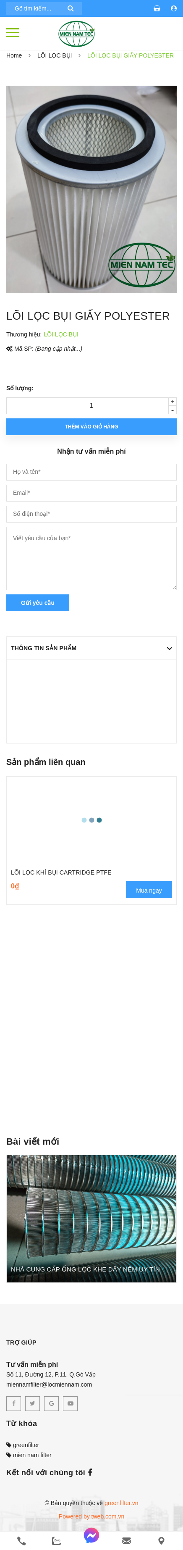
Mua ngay (149, 890)
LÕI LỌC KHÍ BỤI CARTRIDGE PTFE (61, 872)
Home (14, 55)
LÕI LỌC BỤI (54, 55)
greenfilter (22, 1445)
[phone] (21, 1541)
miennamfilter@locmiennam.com (49, 1384)
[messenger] (91, 1541)
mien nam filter (29, 1455)
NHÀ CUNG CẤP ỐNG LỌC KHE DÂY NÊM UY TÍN (85, 1269)
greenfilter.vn (121, 1503)
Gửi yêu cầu (38, 602)
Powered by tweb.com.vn (91, 1516)
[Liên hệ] (161, 1541)
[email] (126, 1541)
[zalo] (56, 1541)
